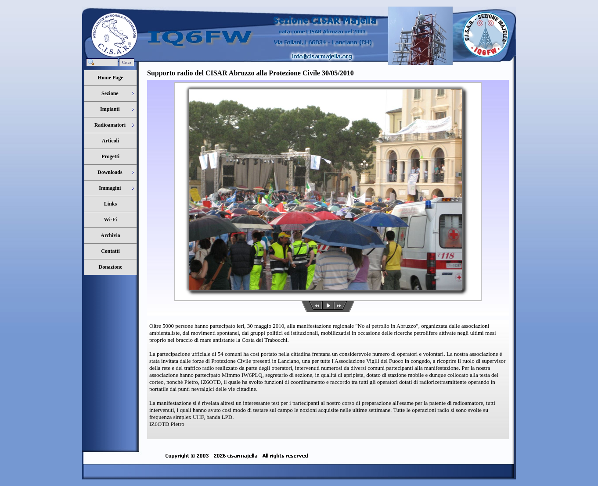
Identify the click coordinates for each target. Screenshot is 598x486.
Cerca (126, 62)
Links (110, 204)
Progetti (110, 156)
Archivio (110, 235)
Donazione (110, 267)
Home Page (110, 77)
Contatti (110, 251)
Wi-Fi (110, 219)
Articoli (110, 141)
